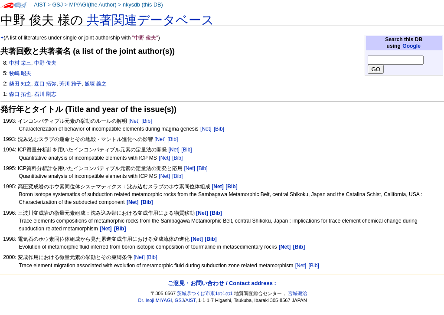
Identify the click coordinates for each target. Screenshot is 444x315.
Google (411, 46)
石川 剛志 (45, 94)
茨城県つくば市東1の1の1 (205, 293)
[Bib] (146, 121)
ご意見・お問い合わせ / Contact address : (222, 283)
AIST (40, 5)
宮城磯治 (297, 293)
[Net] (134, 121)
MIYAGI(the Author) (92, 5)
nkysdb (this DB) (143, 5)
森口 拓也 (20, 94)
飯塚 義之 (96, 84)
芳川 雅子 (70, 84)
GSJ (57, 5)
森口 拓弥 (45, 84)
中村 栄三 (20, 63)
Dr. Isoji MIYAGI (155, 300)
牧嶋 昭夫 (20, 73)
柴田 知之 (20, 84)
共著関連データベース (150, 20)
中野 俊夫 (45, 63)
